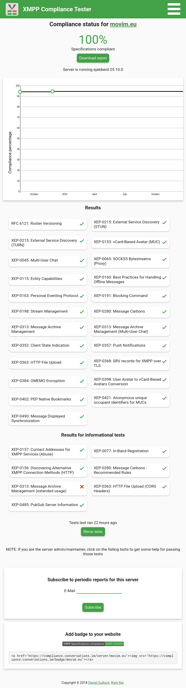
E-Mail (69, 590)
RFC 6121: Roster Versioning (48, 224)
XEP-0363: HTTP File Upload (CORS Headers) (130, 488)
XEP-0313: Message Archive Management (48, 329)
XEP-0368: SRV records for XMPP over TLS (130, 363)
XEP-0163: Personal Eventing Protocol (48, 296)
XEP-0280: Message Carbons (130, 312)
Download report (93, 58)
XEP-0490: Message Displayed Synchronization (48, 418)
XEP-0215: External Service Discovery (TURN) (48, 242)
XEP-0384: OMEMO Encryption (48, 381)
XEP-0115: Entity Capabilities (48, 279)
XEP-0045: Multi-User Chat (48, 261)
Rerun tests (93, 532)
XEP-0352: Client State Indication (48, 346)
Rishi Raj (117, 684)
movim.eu (123, 24)
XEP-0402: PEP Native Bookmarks (48, 400)
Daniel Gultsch (99, 684)
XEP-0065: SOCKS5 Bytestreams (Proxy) (130, 261)
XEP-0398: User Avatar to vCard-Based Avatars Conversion (130, 381)
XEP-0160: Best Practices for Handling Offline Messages (130, 279)
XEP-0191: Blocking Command (130, 296)
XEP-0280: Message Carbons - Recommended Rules (130, 470)
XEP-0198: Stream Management (48, 312)
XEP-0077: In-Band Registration (130, 452)
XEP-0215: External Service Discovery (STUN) (130, 224)
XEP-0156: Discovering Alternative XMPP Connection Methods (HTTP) (48, 470)
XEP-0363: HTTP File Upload (48, 363)
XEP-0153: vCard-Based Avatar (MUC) (130, 242)
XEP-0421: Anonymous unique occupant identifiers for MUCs (130, 400)
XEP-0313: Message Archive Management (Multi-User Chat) (130, 329)
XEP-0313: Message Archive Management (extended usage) (48, 488)
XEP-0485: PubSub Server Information (48, 505)
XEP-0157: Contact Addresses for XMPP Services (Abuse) (48, 451)
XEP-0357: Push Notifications (130, 346)
